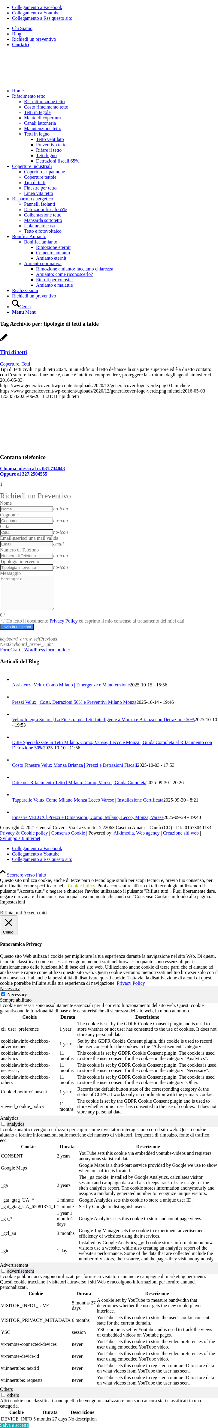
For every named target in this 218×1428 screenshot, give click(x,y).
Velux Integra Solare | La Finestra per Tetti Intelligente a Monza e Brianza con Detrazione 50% (103, 719)
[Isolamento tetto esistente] (60, 445)
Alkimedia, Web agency (136, 832)
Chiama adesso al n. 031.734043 (32, 468)
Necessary (17, 994)
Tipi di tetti (13, 352)
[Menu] (24, 312)
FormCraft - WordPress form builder (35, 649)
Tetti (26, 363)
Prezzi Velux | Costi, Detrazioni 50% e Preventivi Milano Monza (74, 702)
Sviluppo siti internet (20, 838)
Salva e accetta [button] (14, 1425)
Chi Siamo (22, 28)
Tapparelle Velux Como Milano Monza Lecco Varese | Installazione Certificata (87, 799)
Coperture (9, 363)
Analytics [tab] (9, 1118)
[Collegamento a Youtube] (35, 12)
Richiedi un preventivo (34, 39)
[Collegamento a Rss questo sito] (42, 18)
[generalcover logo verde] (45, 80)
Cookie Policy (81, 885)
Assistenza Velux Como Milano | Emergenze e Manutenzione (71, 684)
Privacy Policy (64, 620)
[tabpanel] (109, 1059)
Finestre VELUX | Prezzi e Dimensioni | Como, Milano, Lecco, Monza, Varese (88, 817)
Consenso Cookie (68, 832)
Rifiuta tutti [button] (11, 912)
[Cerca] (21, 306)
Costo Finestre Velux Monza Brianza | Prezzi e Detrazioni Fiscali (74, 765)
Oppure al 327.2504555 (23, 473)
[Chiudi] (8, 925)
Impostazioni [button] (12, 901)
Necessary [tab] (10, 988)
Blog (16, 33)
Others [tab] (6, 1389)
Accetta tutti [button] (35, 912)
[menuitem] (115, 28)
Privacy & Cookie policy (24, 832)
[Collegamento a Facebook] (37, 7)
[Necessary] (3, 994)
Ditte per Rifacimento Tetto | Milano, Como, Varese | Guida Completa (79, 782)
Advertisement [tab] (14, 1265)
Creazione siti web (181, 832)
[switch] (3, 1124)
